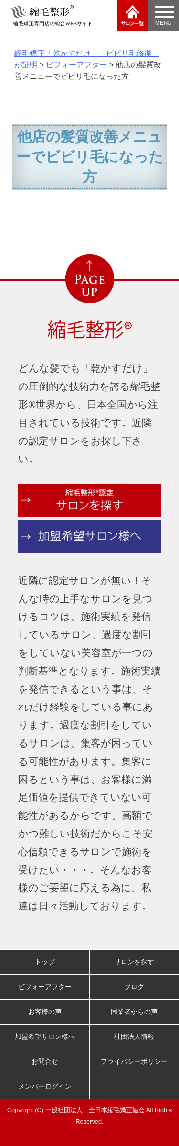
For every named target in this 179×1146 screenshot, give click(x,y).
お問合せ (45, 1061)
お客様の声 (45, 1011)
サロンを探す (134, 962)
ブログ (134, 987)
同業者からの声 (134, 1011)
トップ (45, 962)
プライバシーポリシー (134, 1061)
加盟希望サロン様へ (45, 1036)
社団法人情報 (134, 1036)
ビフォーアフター (45, 987)
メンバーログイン (45, 1086)
